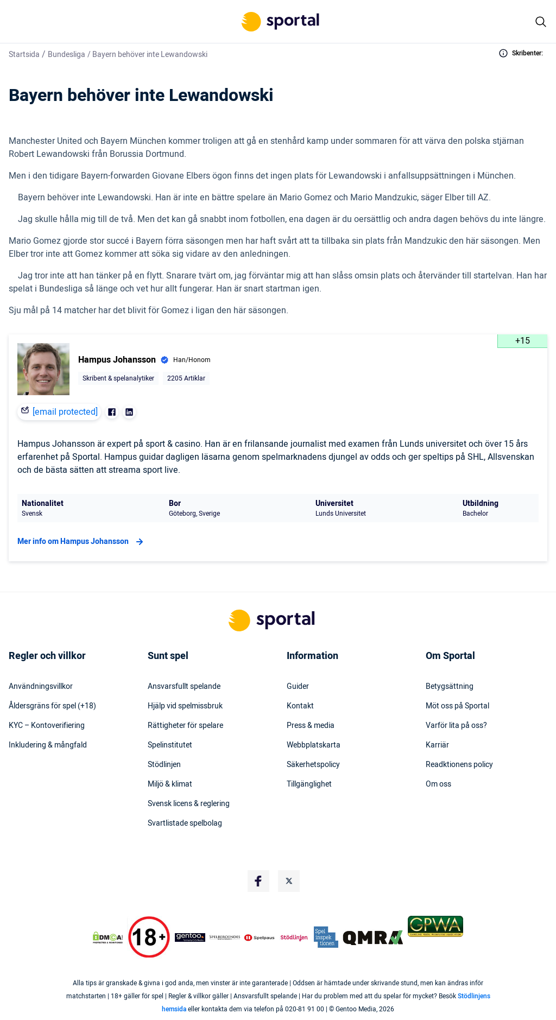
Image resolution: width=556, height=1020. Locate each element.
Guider (298, 686)
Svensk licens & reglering (189, 804)
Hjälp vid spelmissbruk (185, 706)
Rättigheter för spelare (185, 725)
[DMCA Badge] (108, 937)
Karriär (437, 745)
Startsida (24, 54)
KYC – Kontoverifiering (47, 725)
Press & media (310, 725)
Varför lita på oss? (456, 725)
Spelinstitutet (170, 745)
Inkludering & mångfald (48, 745)
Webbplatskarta (313, 745)
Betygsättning (449, 686)
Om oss (438, 784)
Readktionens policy (459, 764)
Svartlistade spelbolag (185, 823)
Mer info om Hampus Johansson (81, 541)
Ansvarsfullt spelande (184, 686)
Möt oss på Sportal (457, 706)
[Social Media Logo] (258, 881)
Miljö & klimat (170, 784)
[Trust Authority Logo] (190, 937)
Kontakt (300, 706)
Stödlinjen (164, 764)
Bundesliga (66, 54)
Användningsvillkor (41, 686)
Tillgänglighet (309, 784)
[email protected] (65, 412)
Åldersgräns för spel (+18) (52, 706)
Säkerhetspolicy (313, 764)
